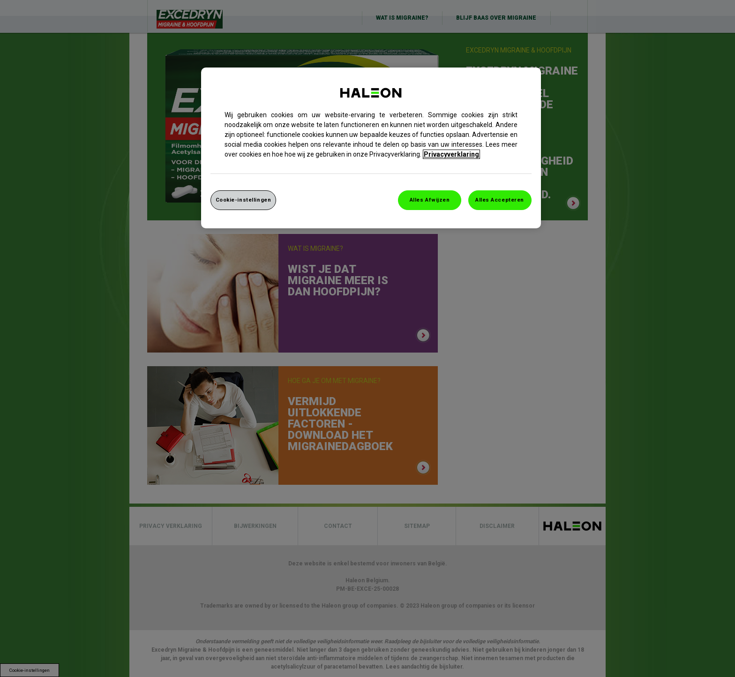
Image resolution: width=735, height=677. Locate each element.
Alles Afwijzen (430, 199)
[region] (371, 148)
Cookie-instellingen (243, 199)
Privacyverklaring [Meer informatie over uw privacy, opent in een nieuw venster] (451, 154)
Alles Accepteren (499, 199)
